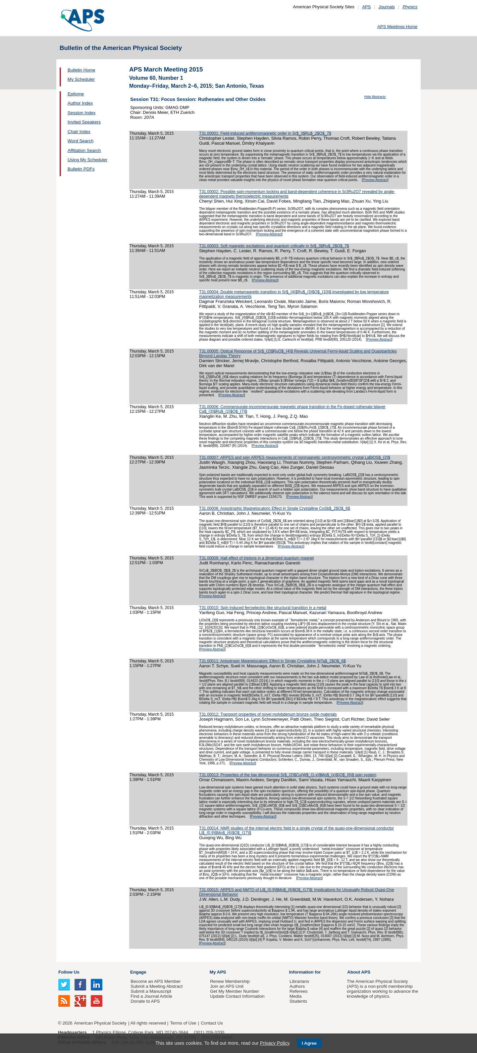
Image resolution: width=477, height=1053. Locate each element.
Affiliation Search (84, 150)
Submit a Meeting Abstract (157, 986)
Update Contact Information (237, 996)
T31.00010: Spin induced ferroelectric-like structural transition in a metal (262, 607)
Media (296, 996)
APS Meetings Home (397, 26)
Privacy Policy (274, 1043)
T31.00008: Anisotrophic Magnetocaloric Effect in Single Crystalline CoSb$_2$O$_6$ (274, 508)
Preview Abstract (375, 180)
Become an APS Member (156, 981)
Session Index (81, 112)
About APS (358, 972)
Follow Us (68, 972)
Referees (299, 991)
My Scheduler (81, 79)
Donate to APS (145, 1001)
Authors (297, 986)
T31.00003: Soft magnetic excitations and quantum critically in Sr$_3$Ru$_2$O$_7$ (274, 246)
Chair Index (79, 131)
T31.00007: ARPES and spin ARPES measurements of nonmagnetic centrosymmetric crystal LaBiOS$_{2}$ (294, 457)
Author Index (80, 103)
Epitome (76, 93)
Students (298, 1001)
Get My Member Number (234, 991)
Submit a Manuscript (151, 991)
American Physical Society (100, 1023)
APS (366, 6)
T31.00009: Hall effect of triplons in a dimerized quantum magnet (256, 558)
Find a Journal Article (151, 996)
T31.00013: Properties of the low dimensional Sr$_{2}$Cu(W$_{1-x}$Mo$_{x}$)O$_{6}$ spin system (287, 775)
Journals (387, 6)
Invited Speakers (84, 122)
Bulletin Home (81, 70)
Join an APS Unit (226, 986)
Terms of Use (183, 1023)
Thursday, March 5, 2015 (152, 133)
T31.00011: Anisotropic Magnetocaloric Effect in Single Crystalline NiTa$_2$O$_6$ (272, 661)
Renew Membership (230, 981)
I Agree (309, 1043)
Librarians (299, 981)
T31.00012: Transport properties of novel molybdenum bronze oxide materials (268, 714)
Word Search (80, 140)
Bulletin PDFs (81, 169)
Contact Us (212, 1023)
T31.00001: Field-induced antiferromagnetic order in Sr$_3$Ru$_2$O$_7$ (265, 133)
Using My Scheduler (87, 159)
